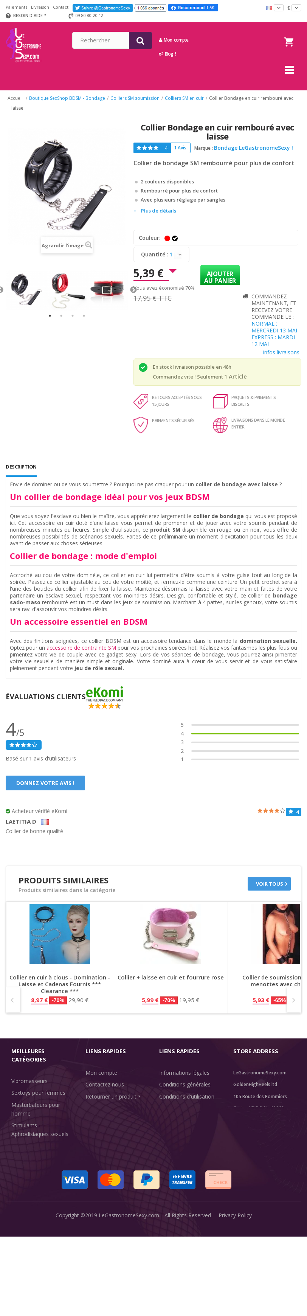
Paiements (16, 7)
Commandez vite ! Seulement (188, 376)
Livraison (40, 7)
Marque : (203, 148)
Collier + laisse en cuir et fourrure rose (171, 977)
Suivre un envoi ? (105, 1108)
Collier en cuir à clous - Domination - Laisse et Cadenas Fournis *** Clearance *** (59, 984)
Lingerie (21, 1178)
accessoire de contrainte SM (81, 647)
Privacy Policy (235, 1304)
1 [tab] (50, 316)
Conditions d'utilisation (186, 1096)
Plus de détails (158, 210)
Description (21, 466)
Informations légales (184, 1072)
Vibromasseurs (29, 1081)
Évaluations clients (181, 1140)
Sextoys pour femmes (38, 1092)
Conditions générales (185, 1084)
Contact (60, 7)
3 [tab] (72, 316)
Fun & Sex (23, 1202)
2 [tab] (61, 316)
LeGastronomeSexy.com (129, 1304)
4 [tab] (84, 316)
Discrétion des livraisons (115, 1132)
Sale (21, 1214)
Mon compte (230, 40)
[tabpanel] (26, 290)
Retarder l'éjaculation (37, 1190)
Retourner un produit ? (112, 1096)
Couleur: (150, 237)
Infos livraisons (281, 352)
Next (133, 290)
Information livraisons (112, 1120)
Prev (13, 999)
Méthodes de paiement (114, 1144)
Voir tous (269, 883)
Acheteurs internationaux (189, 1108)
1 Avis (180, 147)
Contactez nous (104, 1084)
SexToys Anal (27, 1166)
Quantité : (154, 254)
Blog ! (224, 54)
